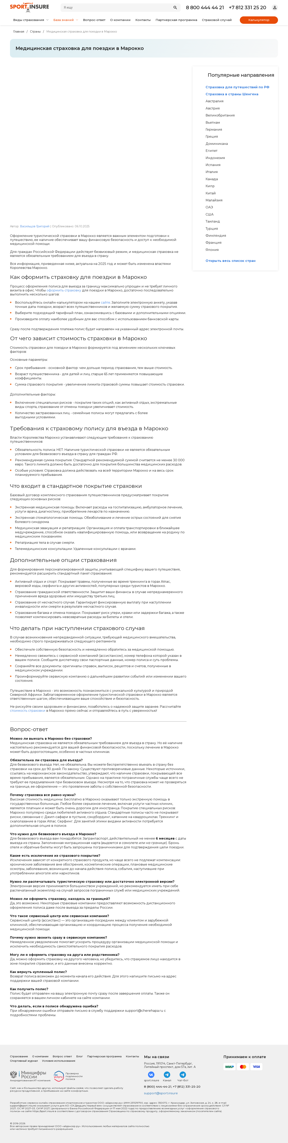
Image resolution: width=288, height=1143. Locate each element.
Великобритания (220, 115)
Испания (213, 165)
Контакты (143, 20)
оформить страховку (64, 290)
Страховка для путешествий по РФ (237, 87)
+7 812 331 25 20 (247, 7)
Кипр (210, 186)
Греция (212, 136)
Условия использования (58, 1060)
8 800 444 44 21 (205, 7)
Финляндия (216, 236)
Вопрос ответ (62, 1056)
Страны (35, 31)
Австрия (213, 108)
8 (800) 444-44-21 (157, 1086)
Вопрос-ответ (94, 20)
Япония (212, 250)
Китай (211, 193)
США (210, 214)
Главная (18, 31)
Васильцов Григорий (34, 226)
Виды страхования (31, 20)
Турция (212, 229)
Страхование (19, 1056)
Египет (211, 151)
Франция (214, 243)
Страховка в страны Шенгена (232, 94)
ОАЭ (209, 207)
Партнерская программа (176, 20)
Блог (79, 1056)
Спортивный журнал (24, 1060)
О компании (120, 20)
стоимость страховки (27, 711)
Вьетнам (213, 122)
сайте (105, 302)
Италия (212, 172)
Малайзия (214, 200)
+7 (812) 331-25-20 (186, 1086)
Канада (212, 179)
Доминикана (217, 144)
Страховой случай (217, 20)
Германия (214, 129)
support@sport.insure (161, 1093)
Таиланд (213, 221)
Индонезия (215, 158)
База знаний (65, 20)
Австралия (215, 101)
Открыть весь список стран (231, 261)
